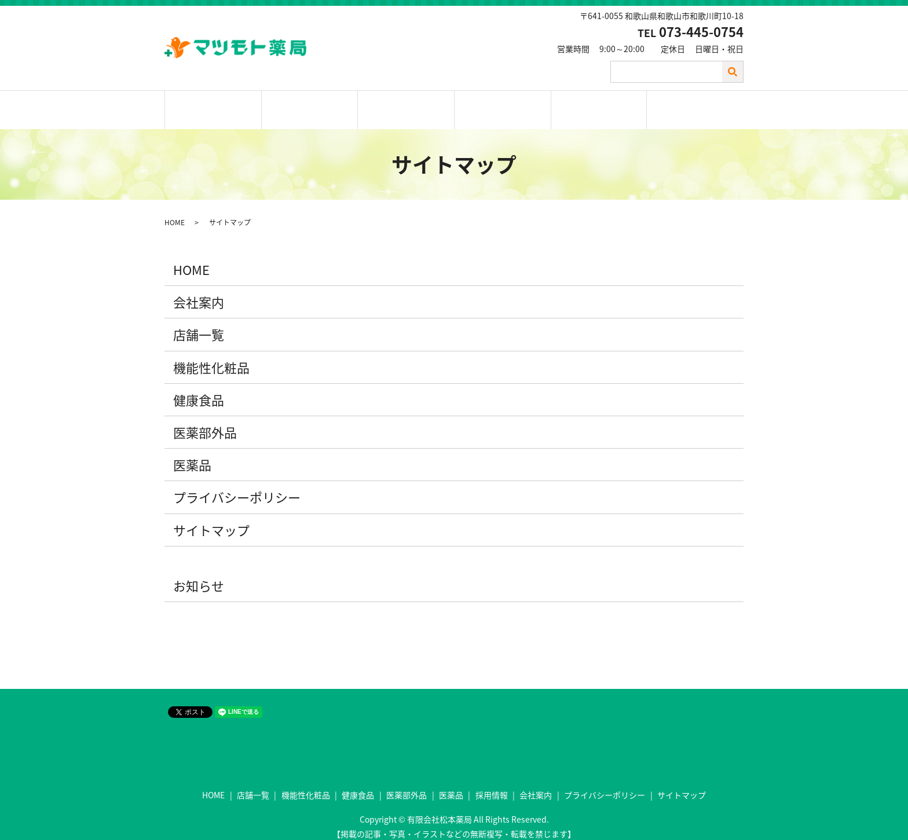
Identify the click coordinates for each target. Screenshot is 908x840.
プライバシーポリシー (237, 487)
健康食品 (198, 389)
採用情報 (503, 105)
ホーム (213, 105)
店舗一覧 (310, 105)
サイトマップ (211, 520)
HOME (174, 213)
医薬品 (192, 455)
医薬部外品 (205, 422)
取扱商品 (406, 105)
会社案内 (599, 105)
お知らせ (198, 575)
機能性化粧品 (211, 357)
